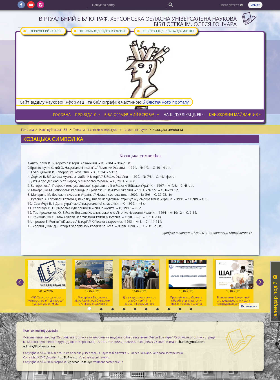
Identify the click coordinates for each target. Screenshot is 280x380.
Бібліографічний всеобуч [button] (131, 114)
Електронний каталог (42, 31)
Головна (27, 129)
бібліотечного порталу (166, 102)
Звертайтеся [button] (231, 5)
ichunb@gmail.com (190, 342)
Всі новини (249, 306)
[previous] (20, 282)
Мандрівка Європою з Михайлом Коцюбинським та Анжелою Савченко (92, 283)
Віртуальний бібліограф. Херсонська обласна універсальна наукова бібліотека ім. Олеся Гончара (138, 21)
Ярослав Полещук (80, 362)
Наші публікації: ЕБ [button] (184, 114)
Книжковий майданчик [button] (235, 114)
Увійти (255, 5)
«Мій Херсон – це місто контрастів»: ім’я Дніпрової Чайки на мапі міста (45, 283)
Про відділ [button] (87, 114)
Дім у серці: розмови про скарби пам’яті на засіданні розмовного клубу (139, 283)
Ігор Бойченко (68, 357)
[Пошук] (170, 4)
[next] (260, 282)
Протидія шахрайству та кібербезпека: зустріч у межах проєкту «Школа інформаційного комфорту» (186, 283)
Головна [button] (62, 114)
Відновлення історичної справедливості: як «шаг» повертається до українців (233, 283)
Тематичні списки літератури (95, 129)
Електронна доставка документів (165, 31)
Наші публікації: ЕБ (53, 129)
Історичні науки (135, 129)
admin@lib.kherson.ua (39, 346)
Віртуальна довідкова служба (99, 31)
